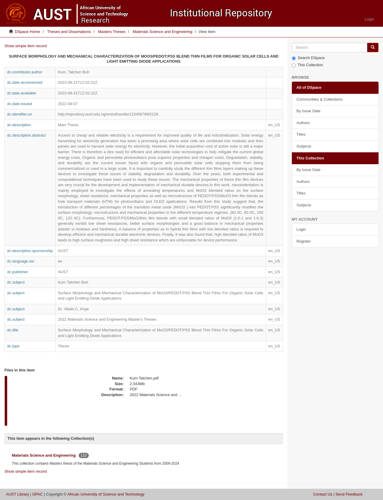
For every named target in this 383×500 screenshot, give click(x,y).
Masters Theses (111, 31)
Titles (301, 134)
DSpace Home (27, 31)
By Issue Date (309, 111)
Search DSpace (308, 58)
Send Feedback (349, 494)
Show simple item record (25, 46)
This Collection (307, 65)
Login (301, 229)
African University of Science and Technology (106, 494)
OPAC (37, 494)
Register (304, 241)
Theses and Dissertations (69, 31)
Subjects (304, 146)
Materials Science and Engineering (162, 31)
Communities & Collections (320, 99)
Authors (303, 123)
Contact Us (322, 494)
